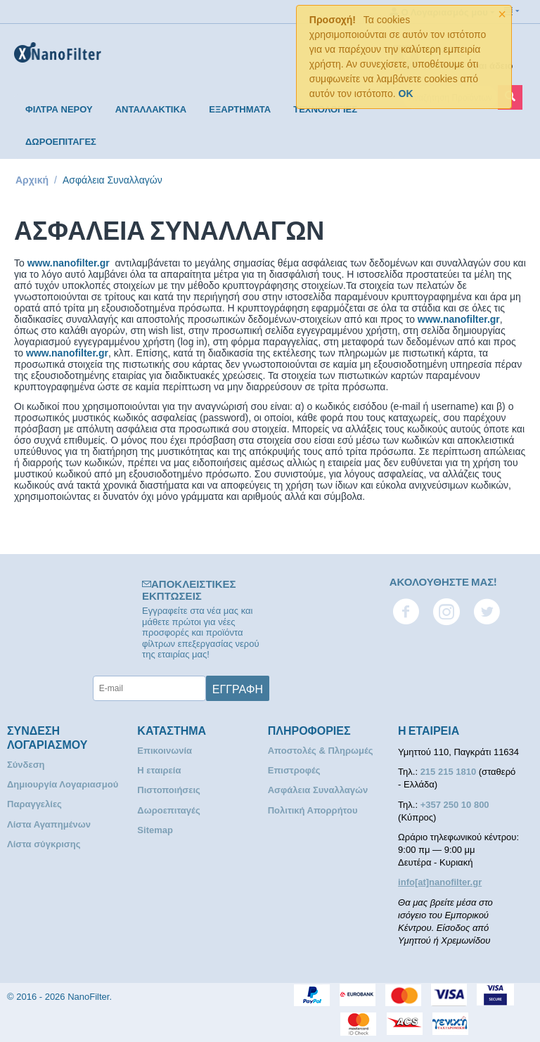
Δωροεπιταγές (168, 810)
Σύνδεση (26, 764)
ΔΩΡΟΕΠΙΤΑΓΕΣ (60, 141)
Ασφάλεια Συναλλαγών (318, 790)
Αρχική (32, 180)
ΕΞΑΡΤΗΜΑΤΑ (240, 109)
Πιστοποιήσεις (168, 790)
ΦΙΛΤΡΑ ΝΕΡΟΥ (59, 109)
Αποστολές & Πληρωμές (320, 750)
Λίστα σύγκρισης (43, 844)
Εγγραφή (237, 688)
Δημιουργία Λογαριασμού (62, 784)
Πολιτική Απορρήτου (313, 810)
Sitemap (155, 830)
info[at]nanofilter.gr (440, 882)
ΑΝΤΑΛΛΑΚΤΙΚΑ (151, 109)
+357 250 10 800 (454, 804)
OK (406, 93)
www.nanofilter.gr (68, 263)
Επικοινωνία (164, 750)
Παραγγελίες (34, 804)
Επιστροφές (294, 770)
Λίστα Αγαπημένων (49, 824)
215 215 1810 (449, 771)
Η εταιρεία (159, 770)
